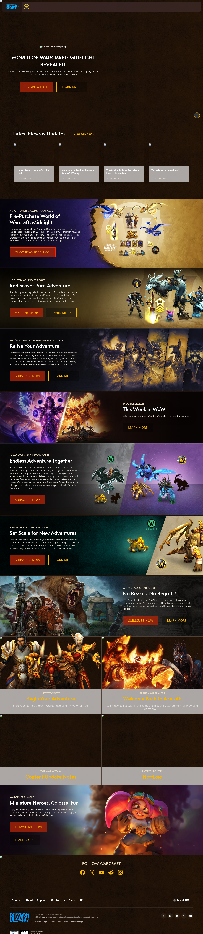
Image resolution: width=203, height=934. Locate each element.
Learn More (71, 87)
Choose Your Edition (32, 252)
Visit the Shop (26, 313)
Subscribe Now (27, 376)
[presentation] (12, 7)
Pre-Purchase (37, 87)
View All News (84, 133)
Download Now (28, 827)
